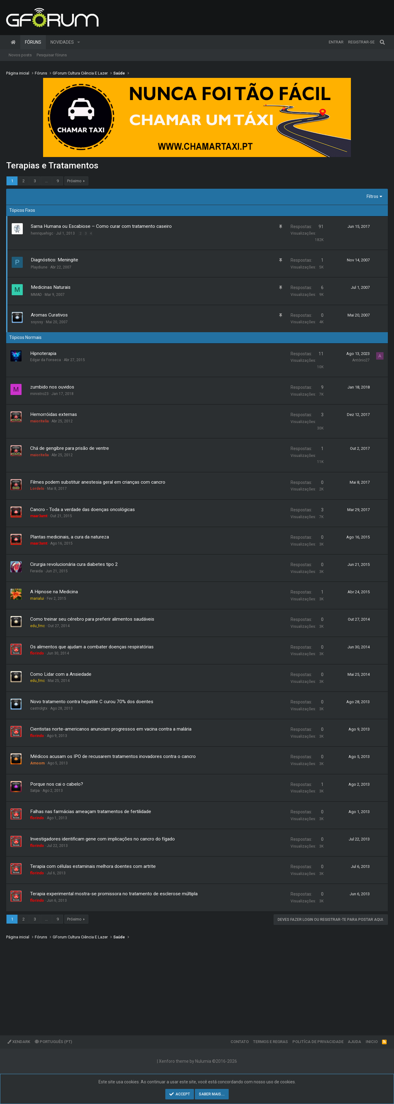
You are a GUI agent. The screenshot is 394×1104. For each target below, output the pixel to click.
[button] (78, 42)
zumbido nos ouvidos (52, 387)
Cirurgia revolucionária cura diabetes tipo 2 (74, 564)
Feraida (36, 571)
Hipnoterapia (43, 353)
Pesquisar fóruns (52, 55)
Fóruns (33, 42)
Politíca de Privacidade (318, 1041)
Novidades (62, 42)
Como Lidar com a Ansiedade (60, 674)
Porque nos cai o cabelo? (56, 784)
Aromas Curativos (49, 315)
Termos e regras (270, 1041)
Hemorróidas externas (53, 414)
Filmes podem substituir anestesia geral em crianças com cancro (97, 482)
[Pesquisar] (382, 42)
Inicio (372, 1041)
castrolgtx (38, 708)
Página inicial (13, 42)
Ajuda (354, 1041)
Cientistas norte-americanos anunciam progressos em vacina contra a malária (110, 729)
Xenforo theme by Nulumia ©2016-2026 (198, 1061)
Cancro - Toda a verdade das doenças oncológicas (82, 509)
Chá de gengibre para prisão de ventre (69, 448)
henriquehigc (42, 233)
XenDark (18, 1041)
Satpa (35, 790)
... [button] (46, 181)
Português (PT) (53, 1041)
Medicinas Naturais (50, 287)
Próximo (74, 181)
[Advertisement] (191, 983)
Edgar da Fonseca (45, 360)
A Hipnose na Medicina (54, 591)
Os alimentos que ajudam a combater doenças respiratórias (92, 647)
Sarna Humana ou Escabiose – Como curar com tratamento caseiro (101, 226)
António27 (361, 360)
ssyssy (37, 322)
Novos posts (20, 55)
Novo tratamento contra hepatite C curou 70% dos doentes (91, 701)
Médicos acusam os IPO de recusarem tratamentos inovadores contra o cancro (113, 756)
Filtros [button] (372, 196)
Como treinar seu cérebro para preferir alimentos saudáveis (92, 619)
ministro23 (39, 394)
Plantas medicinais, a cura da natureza (69, 537)
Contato (240, 1041)
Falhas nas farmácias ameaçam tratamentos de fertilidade (90, 811)
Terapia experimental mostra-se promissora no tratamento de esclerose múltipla (114, 893)
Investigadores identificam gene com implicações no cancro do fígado (102, 839)
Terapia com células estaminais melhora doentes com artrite (93, 866)
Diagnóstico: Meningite (54, 260)
